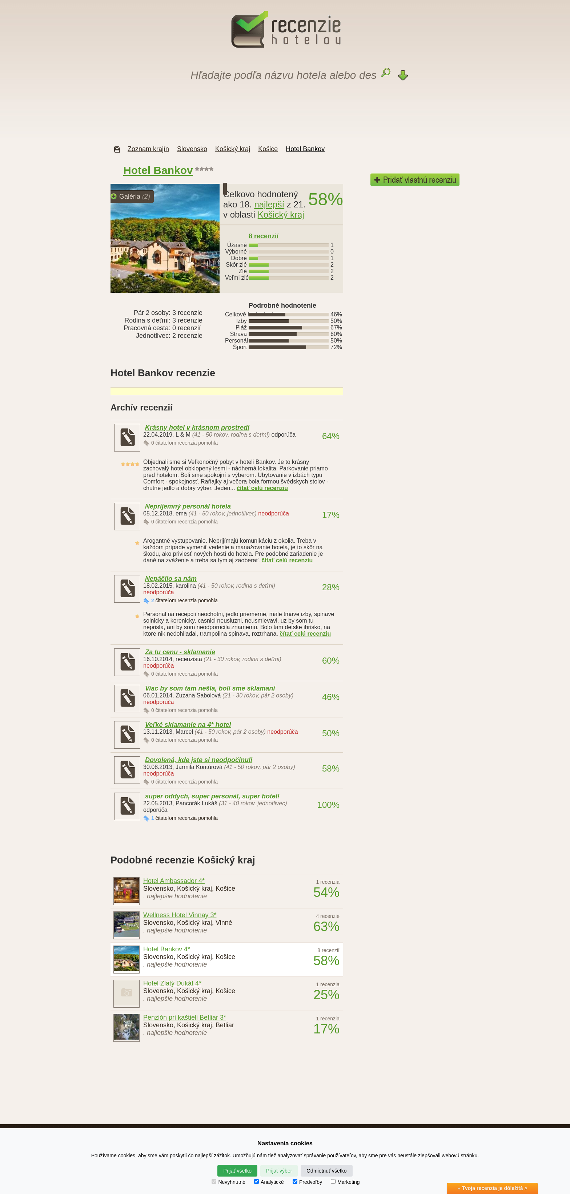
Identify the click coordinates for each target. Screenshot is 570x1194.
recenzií (263, 236)
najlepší (269, 204)
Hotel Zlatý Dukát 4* (172, 983)
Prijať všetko (237, 1171)
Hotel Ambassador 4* (174, 881)
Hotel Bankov (305, 149)
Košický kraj (232, 149)
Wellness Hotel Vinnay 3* (179, 915)
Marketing (345, 1182)
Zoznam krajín (148, 149)
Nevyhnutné (228, 1182)
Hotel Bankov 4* (166, 949)
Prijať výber (279, 1171)
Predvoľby (307, 1182)
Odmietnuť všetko (326, 1171)
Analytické (269, 1182)
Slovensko (192, 149)
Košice (268, 149)
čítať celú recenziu (262, 488)
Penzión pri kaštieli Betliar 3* (184, 1017)
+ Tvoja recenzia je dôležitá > (492, 1188)
